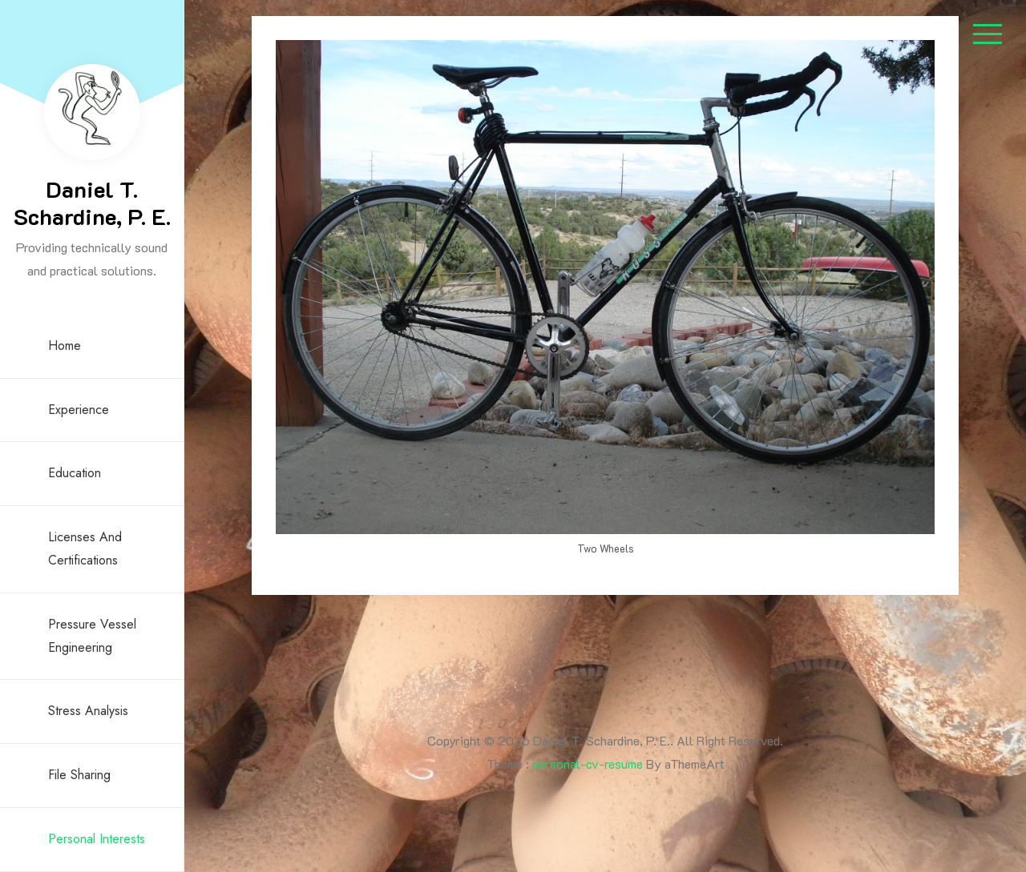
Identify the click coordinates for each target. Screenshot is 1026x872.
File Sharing (79, 775)
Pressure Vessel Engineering (92, 636)
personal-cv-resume (587, 763)
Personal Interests (96, 839)
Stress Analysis (88, 710)
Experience (78, 409)
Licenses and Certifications (85, 548)
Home (64, 345)
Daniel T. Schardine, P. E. (92, 203)
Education (74, 473)
